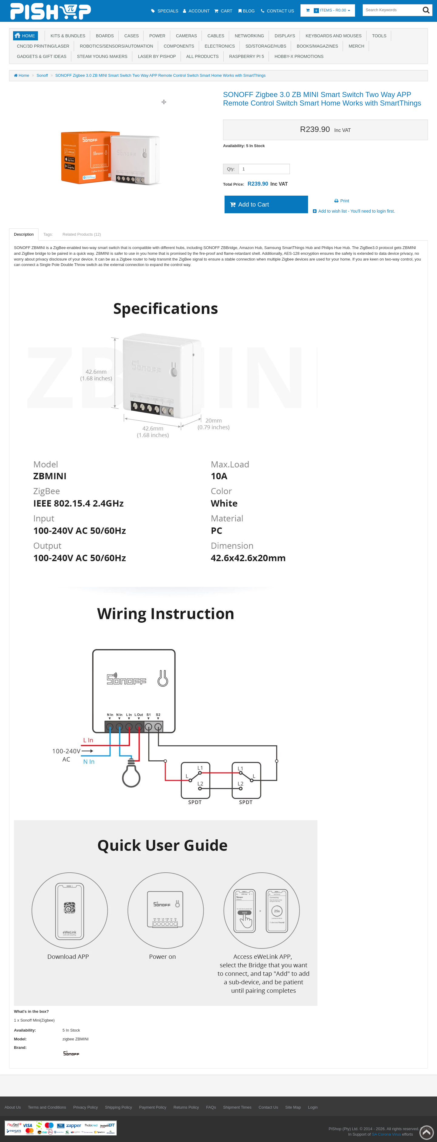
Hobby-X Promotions (298, 56)
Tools (378, 35)
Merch (355, 46)
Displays (283, 35)
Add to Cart (249, 204)
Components (177, 46)
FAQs (211, 1107)
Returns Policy (186, 1107)
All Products (201, 56)
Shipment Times (237, 1107)
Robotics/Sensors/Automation (115, 46)
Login (313, 1107)
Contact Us (268, 1107)
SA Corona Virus (386, 1134)
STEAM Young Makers (101, 56)
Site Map (293, 1107)
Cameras (185, 35)
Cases (130, 35)
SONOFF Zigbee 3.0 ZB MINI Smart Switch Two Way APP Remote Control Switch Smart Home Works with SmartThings (160, 75)
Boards (103, 35)
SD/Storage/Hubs (264, 46)
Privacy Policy (85, 1107)
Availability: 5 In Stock (244, 145)
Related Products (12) (82, 234)
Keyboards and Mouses (332, 35)
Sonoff (42, 75)
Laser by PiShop (156, 56)
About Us (13, 1107)
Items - (327, 10)
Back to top (426, 1132)
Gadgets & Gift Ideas (40, 56)
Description (24, 234)
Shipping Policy (118, 1107)
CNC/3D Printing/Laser (42, 46)
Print (341, 200)
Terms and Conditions (47, 1107)
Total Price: (255, 184)
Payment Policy (153, 1107)
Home (28, 35)
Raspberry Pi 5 (245, 56)
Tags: (48, 234)
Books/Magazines (316, 46)
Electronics (218, 46)
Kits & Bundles (66, 35)
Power (156, 35)
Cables (214, 35)
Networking (248, 35)
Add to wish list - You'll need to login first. (353, 211)
